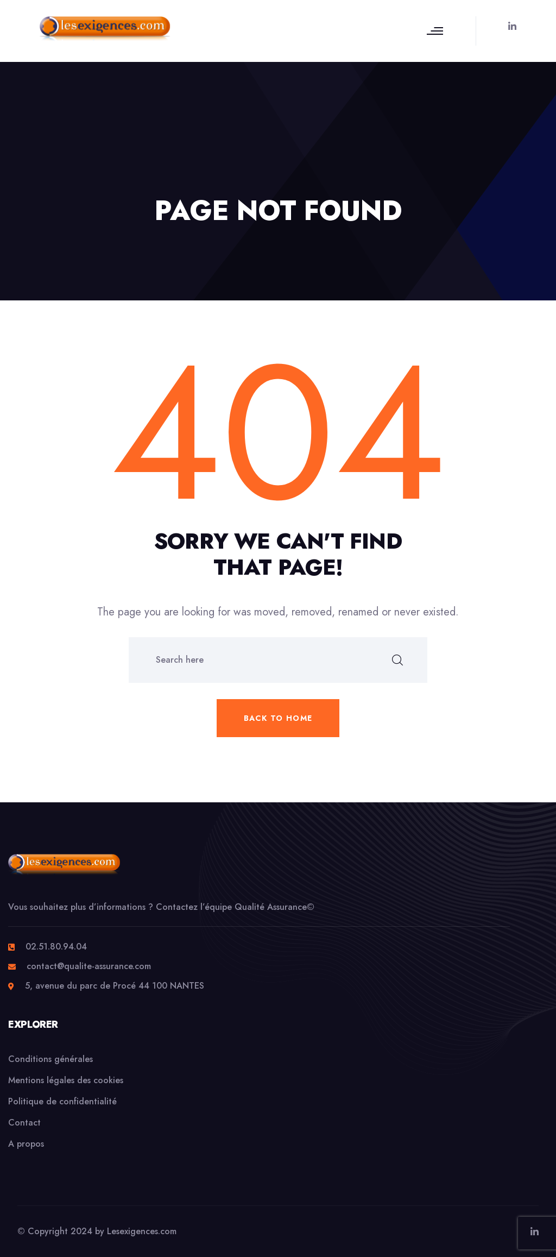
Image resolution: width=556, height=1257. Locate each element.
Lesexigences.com (141, 1231)
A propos (26, 1143)
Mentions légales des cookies (65, 1080)
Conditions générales (50, 1059)
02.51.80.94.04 (56, 946)
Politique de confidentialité (62, 1101)
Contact (24, 1122)
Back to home (278, 718)
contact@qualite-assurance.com (89, 966)
